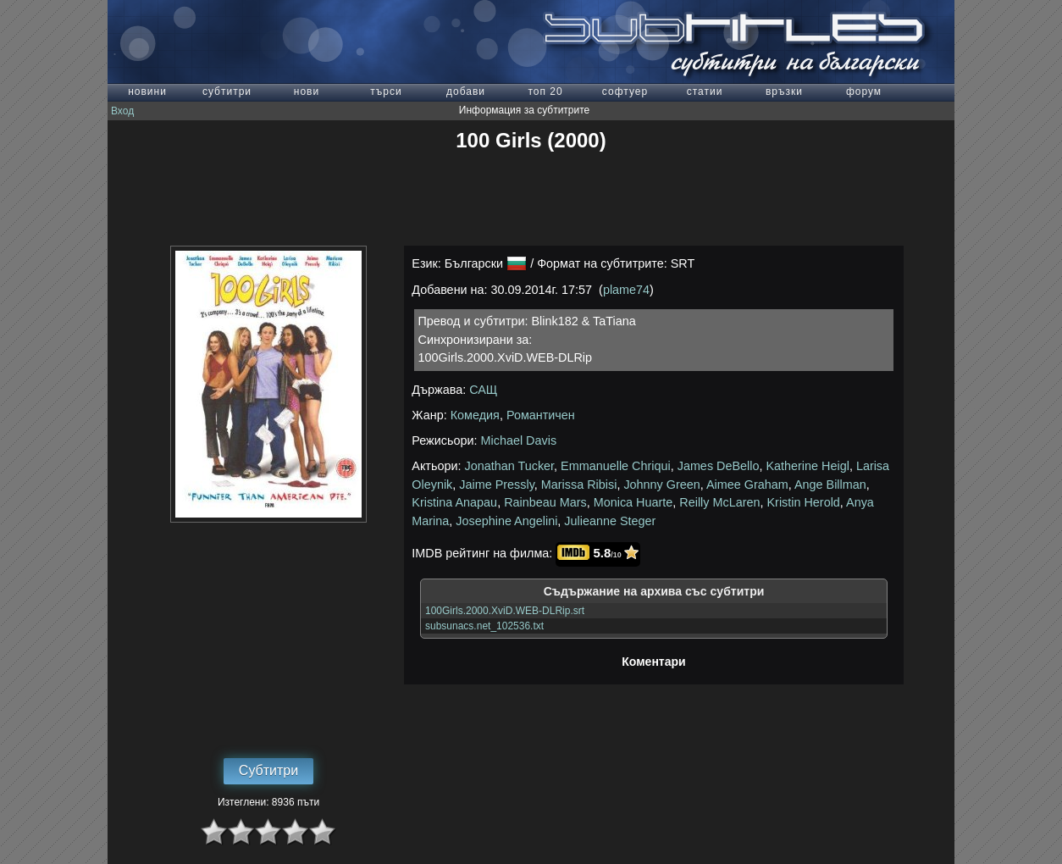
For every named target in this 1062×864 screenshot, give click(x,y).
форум (864, 91)
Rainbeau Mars (545, 502)
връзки (784, 91)
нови (306, 91)
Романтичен (540, 415)
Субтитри (268, 770)
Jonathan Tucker (510, 466)
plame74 (626, 289)
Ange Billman (830, 484)
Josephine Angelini (506, 521)
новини (147, 91)
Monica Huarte (633, 502)
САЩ (483, 389)
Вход (122, 111)
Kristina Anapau (454, 502)
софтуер (625, 91)
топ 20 (545, 91)
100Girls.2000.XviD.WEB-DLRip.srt (504, 611)
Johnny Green (661, 484)
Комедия (475, 415)
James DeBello (719, 466)
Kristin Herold (802, 502)
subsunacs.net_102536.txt (484, 626)
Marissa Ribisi (579, 484)
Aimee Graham (747, 484)
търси (385, 91)
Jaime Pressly (496, 484)
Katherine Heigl (807, 466)
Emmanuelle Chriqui (616, 466)
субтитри (227, 91)
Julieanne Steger (609, 521)
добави (465, 91)
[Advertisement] (531, 199)
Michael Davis (519, 440)
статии (705, 91)
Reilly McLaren (719, 502)
